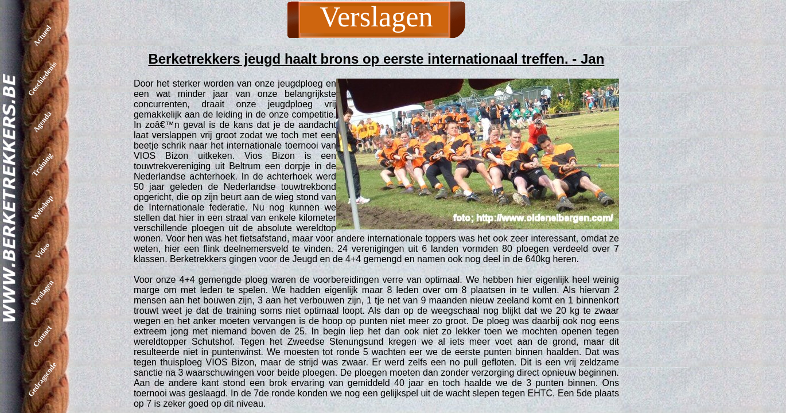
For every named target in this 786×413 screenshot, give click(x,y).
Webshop (42, 207)
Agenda (42, 122)
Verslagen (42, 293)
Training (42, 164)
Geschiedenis (42, 79)
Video (42, 250)
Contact (42, 336)
